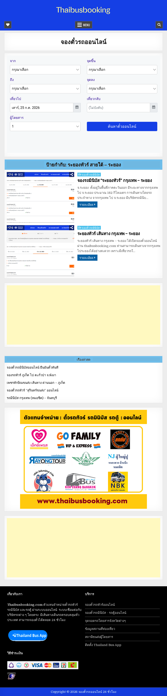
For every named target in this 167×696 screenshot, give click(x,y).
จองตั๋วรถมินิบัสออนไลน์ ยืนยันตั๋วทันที (32, 367)
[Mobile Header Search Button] (159, 24)
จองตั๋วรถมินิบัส (91, 174)
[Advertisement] (83, 315)
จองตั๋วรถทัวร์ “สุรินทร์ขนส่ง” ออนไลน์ (32, 390)
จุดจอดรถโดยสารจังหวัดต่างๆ (105, 621)
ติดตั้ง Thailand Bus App (103, 645)
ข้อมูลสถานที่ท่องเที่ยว (100, 629)
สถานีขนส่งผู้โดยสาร (99, 637)
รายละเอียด (86, 204)
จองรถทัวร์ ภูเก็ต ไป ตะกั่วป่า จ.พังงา (31, 375)
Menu (86, 24)
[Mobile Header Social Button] (7, 24)
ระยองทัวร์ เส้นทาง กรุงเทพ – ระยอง (108, 233)
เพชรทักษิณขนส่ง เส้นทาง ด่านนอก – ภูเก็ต (36, 383)
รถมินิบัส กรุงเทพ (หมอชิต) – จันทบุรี (32, 398)
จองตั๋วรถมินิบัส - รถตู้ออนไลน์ (105, 613)
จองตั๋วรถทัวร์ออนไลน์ (100, 605)
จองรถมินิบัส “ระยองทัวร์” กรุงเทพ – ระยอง (114, 180)
